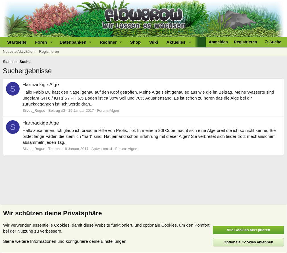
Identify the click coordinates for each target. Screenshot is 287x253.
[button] (51, 42)
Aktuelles (176, 42)
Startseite (16, 42)
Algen (114, 110)
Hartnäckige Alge (40, 84)
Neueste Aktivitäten (18, 51)
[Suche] (273, 42)
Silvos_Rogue (33, 110)
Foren (41, 42)
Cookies (61, 225)
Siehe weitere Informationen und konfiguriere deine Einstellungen (64, 241)
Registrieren (49, 51)
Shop (135, 42)
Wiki (153, 42)
